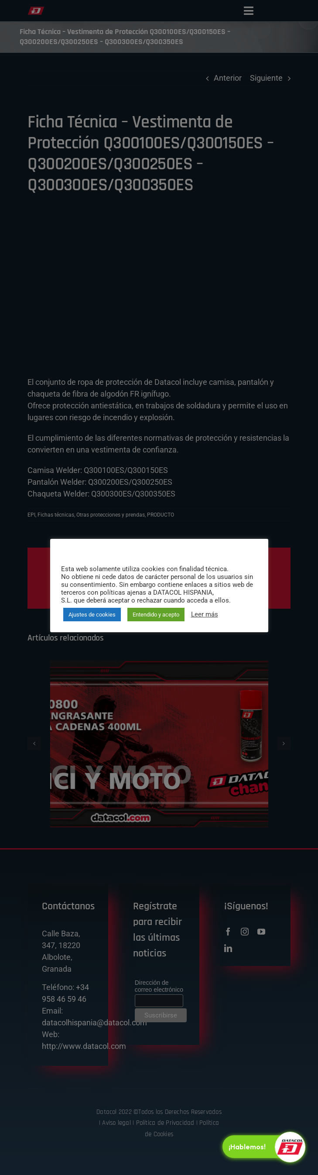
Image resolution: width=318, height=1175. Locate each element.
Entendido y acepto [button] (156, 614)
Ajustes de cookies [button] (92, 614)
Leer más (204, 614)
